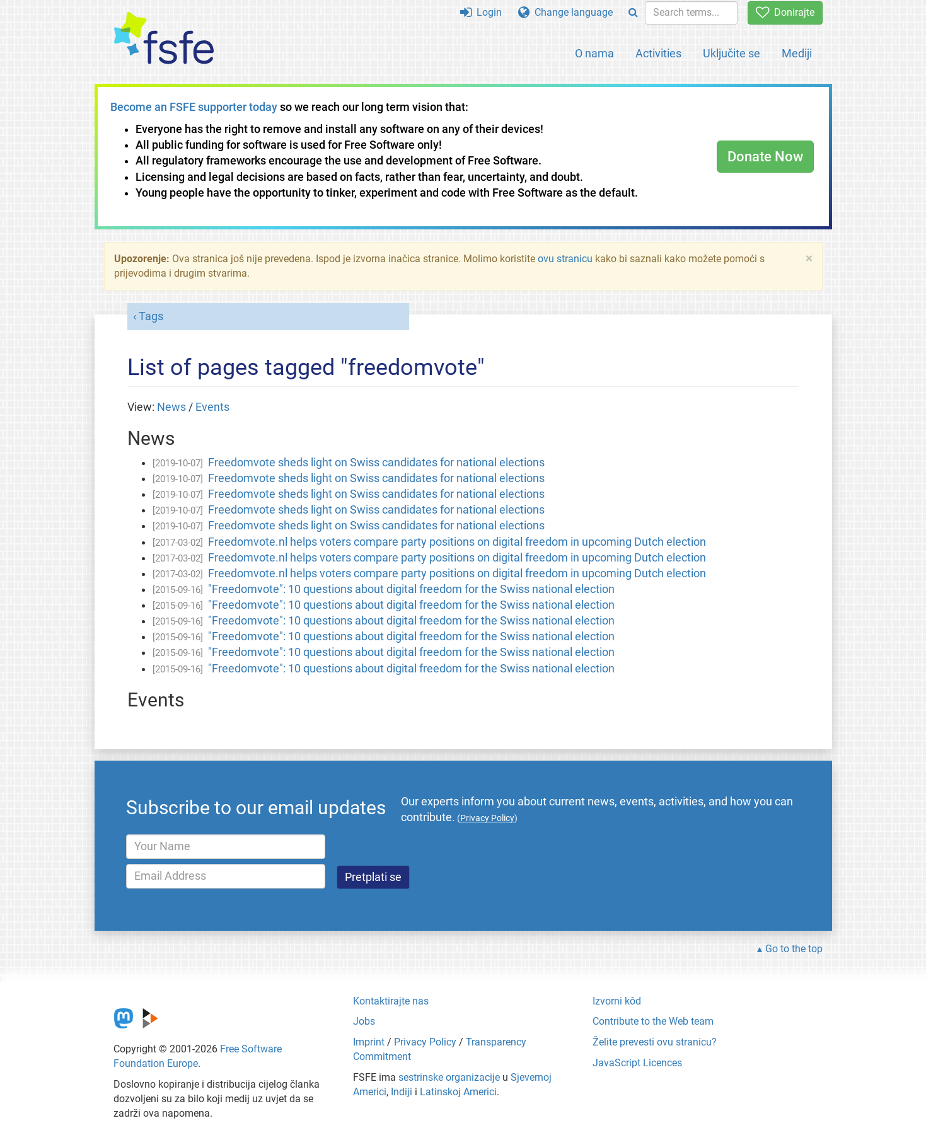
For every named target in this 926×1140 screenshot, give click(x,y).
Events (212, 407)
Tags (151, 316)
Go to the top (794, 949)
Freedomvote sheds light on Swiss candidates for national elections (376, 462)
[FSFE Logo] (164, 39)
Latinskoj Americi (458, 1092)
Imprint (369, 1042)
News (171, 407)
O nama (594, 53)
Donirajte (785, 12)
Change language (565, 12)
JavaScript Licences (637, 1063)
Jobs (364, 1021)
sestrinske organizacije (449, 1077)
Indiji (401, 1092)
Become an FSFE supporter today (193, 107)
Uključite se (731, 53)
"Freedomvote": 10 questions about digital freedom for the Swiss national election (411, 589)
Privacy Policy (425, 1042)
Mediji (797, 53)
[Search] (633, 13)
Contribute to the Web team (653, 1021)
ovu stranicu (565, 259)
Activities (658, 53)
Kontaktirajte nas (391, 1001)
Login (481, 12)
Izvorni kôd (617, 1001)
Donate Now (765, 156)
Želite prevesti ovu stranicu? (655, 1042)
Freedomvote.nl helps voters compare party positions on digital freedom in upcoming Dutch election (457, 542)
